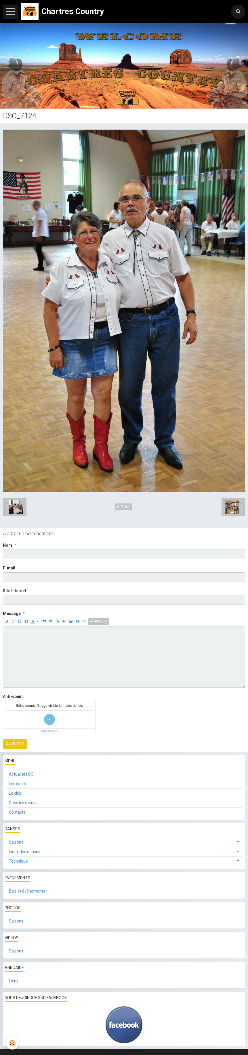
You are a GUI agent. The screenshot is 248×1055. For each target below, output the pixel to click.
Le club (15, 793)
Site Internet (14, 590)
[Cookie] (12, 1043)
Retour (124, 507)
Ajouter (15, 744)
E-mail (9, 568)
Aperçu (98, 621)
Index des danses (24, 851)
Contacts (17, 812)
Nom (7, 545)
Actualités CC (21, 774)
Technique (18, 861)
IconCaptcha (48, 730)
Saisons (16, 842)
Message (12, 613)
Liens (13, 981)
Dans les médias (24, 802)
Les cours (17, 783)
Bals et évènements (27, 891)
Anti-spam (13, 696)
